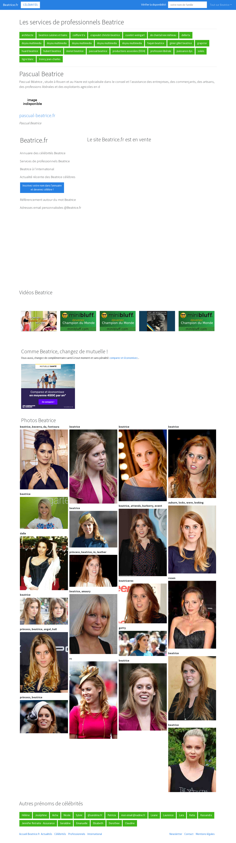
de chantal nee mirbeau (163, 35)
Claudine (130, 823)
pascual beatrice (98, 51)
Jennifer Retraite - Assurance (38, 823)
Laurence (168, 815)
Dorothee (114, 823)
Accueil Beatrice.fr (29, 834)
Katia (192, 815)
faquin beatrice (155, 43)
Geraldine (65, 823)
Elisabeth (98, 823)
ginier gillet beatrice (181, 43)
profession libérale (160, 51)
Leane (154, 815)
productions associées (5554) (129, 51)
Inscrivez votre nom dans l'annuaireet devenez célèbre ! (42, 187)
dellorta (185, 35)
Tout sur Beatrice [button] (220, 4)
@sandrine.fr (95, 815)
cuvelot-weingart (135, 35)
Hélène (26, 815)
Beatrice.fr (10, 5)
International (94, 834)
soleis (201, 51)
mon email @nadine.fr (133, 815)
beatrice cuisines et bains (53, 35)
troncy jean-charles (49, 59)
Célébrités (30, 4)
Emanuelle (82, 823)
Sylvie (79, 815)
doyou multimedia (31, 43)
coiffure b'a (79, 35)
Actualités (46, 834)
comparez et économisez (124, 358)
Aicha (55, 815)
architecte (27, 35)
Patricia (112, 815)
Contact (188, 834)
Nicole (66, 815)
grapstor (202, 43)
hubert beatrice (52, 51)
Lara (181, 815)
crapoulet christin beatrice (105, 35)
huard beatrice (30, 51)
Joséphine (41, 815)
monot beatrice (75, 51)
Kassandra (206, 815)
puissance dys (184, 51)
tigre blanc (28, 59)
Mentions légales (205, 834)
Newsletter (175, 834)
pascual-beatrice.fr (37, 115)
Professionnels (76, 834)
